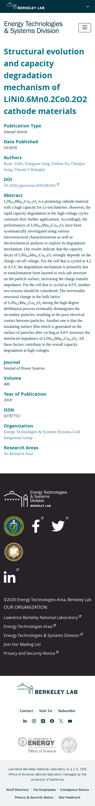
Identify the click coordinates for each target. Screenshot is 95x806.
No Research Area (18, 454)
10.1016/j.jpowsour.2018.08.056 (31, 185)
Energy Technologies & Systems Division (37, 432)
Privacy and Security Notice (31, 653)
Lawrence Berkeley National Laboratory (42, 617)
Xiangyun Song (37, 163)
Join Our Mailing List (22, 644)
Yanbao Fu (60, 163)
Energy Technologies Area (30, 626)
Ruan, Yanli (13, 163)
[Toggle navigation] (84, 27)
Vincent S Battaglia (29, 169)
